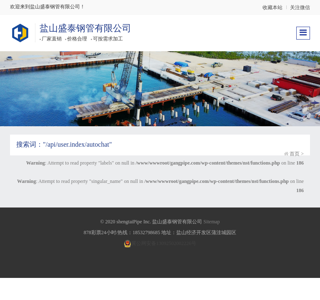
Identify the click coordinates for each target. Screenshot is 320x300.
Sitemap (211, 222)
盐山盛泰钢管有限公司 (85, 28)
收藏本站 (272, 7)
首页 (295, 154)
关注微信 (300, 7)
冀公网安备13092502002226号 (160, 243)
